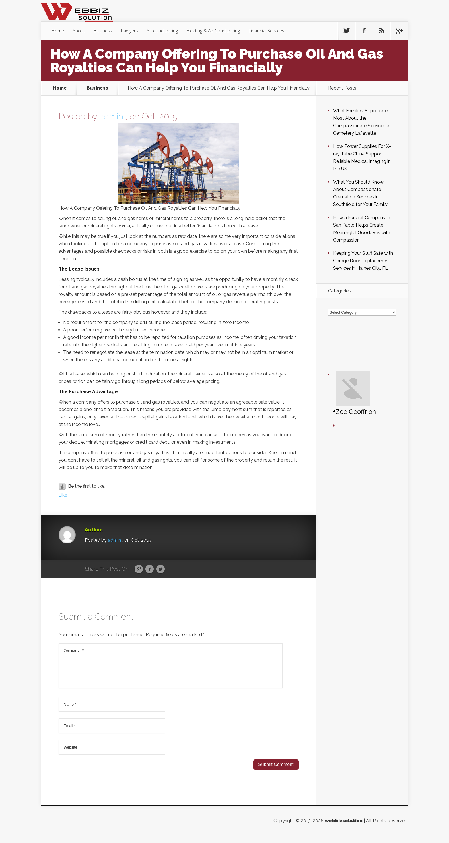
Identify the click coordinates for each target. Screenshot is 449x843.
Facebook (149, 569)
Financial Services (266, 31)
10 (7, 385)
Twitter (160, 569)
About (79, 31)
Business (103, 31)
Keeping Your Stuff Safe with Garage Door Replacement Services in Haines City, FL (363, 260)
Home (57, 31)
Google (138, 569)
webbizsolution (344, 827)
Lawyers (129, 31)
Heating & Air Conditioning (213, 31)
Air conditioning (162, 31)
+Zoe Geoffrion (337, 363)
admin (111, 116)
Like (63, 495)
